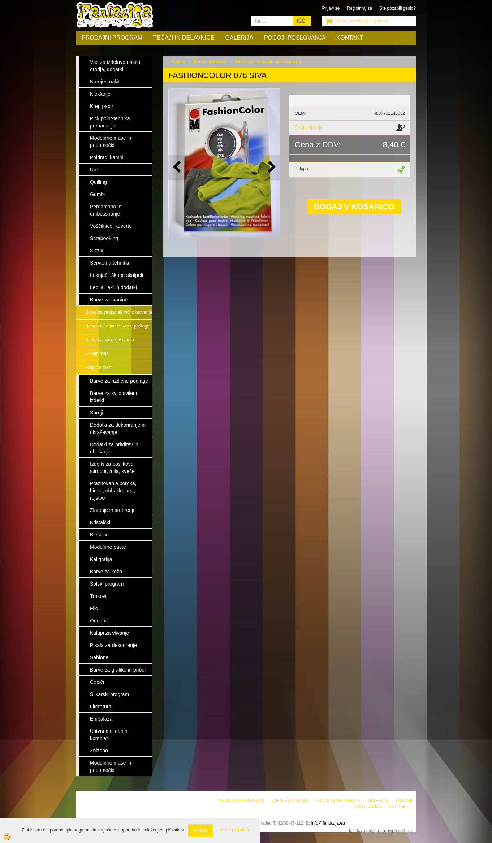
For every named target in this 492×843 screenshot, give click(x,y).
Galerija (239, 38)
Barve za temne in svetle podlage (117, 326)
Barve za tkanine (210, 61)
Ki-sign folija (97, 353)
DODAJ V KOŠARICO (354, 206)
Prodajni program (112, 38)
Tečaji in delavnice (184, 38)
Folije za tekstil (99, 367)
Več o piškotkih (234, 830)
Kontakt (349, 38)
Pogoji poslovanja (294, 38)
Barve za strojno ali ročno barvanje (118, 312)
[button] (271, 167)
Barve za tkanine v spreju (109, 339)
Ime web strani (289, 800)
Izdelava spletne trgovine (373, 830)
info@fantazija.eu (328, 823)
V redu (200, 830)
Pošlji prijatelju (309, 127)
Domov (178, 61)
